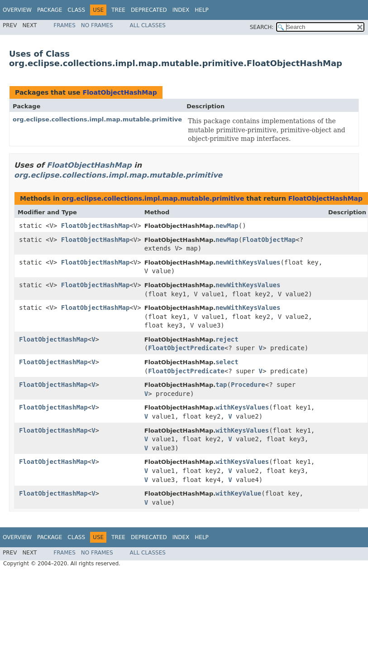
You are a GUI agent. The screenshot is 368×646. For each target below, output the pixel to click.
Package (49, 10)
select (227, 362)
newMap (227, 225)
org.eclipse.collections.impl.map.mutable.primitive (97, 119)
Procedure (248, 384)
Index (181, 10)
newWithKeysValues (247, 262)
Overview (17, 10)
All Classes (148, 25)
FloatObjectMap (269, 239)
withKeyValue (238, 493)
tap (221, 384)
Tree (118, 10)
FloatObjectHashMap (119, 92)
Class (76, 10)
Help (202, 10)
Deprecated (149, 10)
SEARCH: (262, 27)
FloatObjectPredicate (186, 348)
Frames (64, 25)
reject (227, 339)
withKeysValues (242, 407)
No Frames (97, 25)
